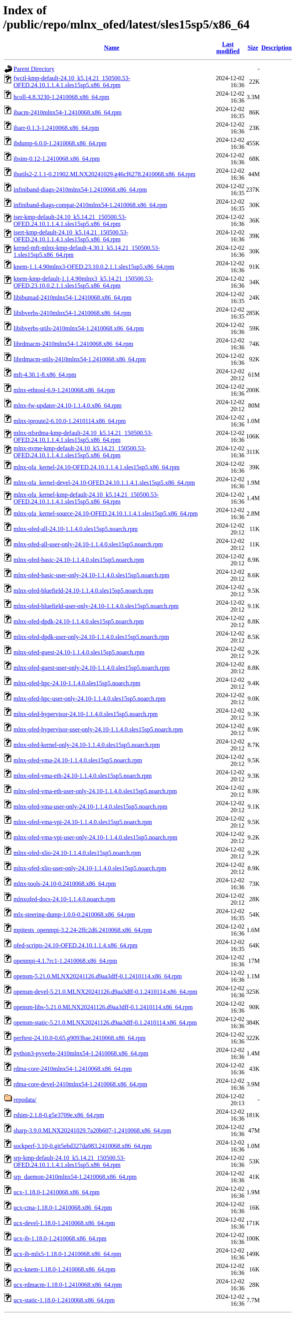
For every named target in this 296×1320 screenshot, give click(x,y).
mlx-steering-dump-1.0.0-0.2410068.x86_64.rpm (74, 914)
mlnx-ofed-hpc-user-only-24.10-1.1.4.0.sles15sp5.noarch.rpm (89, 698)
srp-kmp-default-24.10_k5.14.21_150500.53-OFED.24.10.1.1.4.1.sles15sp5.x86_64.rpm (69, 1161)
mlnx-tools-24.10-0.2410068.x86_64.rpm (64, 883)
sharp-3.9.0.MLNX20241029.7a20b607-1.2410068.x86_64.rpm (92, 1130)
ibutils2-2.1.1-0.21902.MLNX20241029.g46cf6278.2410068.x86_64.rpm (104, 174)
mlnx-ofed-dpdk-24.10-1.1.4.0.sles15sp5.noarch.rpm (78, 621)
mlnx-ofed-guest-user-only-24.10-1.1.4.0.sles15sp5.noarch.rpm (91, 667)
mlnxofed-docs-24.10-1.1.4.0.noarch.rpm (64, 899)
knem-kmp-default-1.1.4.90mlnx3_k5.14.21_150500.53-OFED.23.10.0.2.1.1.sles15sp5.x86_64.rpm (83, 282)
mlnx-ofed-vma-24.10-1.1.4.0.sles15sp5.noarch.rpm (77, 760)
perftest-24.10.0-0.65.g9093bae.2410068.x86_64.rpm (79, 1038)
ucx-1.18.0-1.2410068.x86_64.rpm (56, 1192)
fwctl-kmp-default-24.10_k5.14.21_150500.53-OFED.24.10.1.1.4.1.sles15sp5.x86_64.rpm (71, 81)
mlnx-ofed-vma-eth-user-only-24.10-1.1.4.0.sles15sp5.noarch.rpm (95, 791)
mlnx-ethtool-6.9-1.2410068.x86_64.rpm (64, 390)
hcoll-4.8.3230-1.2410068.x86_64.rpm (61, 97)
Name (111, 47)
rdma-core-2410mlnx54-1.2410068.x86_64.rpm (72, 1068)
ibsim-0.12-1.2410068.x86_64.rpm (56, 158)
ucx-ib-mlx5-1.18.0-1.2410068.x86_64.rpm (67, 1254)
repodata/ (25, 1099)
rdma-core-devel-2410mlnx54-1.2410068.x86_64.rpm (80, 1084)
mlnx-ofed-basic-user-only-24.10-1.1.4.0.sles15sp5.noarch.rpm (91, 575)
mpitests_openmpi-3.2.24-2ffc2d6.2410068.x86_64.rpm (82, 930)
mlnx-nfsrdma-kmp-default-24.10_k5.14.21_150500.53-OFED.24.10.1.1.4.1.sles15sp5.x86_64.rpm (83, 436)
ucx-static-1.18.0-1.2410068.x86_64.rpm (64, 1300)
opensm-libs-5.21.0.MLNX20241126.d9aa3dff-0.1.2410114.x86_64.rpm (103, 1007)
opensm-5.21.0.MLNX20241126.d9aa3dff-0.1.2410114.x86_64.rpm (97, 976)
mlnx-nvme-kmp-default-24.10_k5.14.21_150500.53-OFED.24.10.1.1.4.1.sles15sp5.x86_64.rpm (79, 452)
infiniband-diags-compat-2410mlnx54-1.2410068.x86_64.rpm (90, 205)
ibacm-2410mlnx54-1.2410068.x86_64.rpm (67, 112)
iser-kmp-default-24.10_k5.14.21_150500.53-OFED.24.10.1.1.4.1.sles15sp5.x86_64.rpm (69, 220)
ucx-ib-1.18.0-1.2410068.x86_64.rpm (59, 1238)
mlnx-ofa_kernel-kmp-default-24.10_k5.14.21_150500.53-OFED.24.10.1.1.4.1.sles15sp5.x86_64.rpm (86, 498)
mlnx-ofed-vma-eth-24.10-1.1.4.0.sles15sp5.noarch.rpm (82, 775)
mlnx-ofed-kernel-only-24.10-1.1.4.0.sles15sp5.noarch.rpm (86, 745)
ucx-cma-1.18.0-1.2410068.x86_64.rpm (62, 1207)
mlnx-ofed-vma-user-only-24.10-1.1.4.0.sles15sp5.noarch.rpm (90, 806)
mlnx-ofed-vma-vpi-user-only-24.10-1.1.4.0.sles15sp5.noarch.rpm (95, 837)
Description (276, 47)
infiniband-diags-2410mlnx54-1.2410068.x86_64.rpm (80, 189)
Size (252, 47)
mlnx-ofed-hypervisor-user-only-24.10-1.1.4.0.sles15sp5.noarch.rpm (98, 729)
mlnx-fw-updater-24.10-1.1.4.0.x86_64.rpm (67, 405)
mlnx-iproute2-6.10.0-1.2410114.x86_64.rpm (69, 421)
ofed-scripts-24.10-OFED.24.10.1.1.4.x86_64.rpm (75, 945)
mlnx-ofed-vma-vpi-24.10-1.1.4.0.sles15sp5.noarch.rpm (82, 822)
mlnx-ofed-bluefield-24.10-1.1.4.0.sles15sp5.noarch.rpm (83, 590)
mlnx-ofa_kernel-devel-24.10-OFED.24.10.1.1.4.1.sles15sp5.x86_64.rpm (104, 482)
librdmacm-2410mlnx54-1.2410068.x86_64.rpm (73, 344)
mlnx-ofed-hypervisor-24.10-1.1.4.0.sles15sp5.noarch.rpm (85, 714)
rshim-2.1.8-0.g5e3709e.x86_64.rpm (58, 1115)
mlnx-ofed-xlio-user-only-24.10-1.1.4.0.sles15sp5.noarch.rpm (89, 868)
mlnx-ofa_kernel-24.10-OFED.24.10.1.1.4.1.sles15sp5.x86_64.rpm (96, 467)
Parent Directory (33, 69)
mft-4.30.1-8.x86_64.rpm (44, 374)
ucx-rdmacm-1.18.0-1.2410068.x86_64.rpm (67, 1284)
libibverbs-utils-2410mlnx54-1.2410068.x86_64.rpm (78, 328)
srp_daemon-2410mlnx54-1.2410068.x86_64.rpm (75, 1176)
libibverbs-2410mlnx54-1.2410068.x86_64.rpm (72, 313)
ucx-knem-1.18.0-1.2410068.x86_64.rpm (64, 1269)
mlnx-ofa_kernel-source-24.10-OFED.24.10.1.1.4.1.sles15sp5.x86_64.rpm (105, 513)
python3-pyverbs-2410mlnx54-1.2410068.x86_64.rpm (80, 1053)
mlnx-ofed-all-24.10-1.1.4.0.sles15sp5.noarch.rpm (75, 529)
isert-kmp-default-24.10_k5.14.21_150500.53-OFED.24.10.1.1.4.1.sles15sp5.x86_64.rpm (70, 236)
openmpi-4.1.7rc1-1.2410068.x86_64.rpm (65, 961)
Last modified (227, 47)
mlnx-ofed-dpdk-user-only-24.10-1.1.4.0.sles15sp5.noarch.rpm (91, 637)
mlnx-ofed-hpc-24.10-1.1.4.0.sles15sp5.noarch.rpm (76, 683)
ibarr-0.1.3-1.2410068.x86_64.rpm (56, 128)
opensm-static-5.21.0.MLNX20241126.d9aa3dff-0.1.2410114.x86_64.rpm (105, 1022)
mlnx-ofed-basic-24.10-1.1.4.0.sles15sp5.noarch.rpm (78, 559)
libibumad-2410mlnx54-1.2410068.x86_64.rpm (72, 297)
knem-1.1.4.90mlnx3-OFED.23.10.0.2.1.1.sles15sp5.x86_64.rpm (93, 266)
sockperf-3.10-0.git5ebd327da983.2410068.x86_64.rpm (82, 1146)
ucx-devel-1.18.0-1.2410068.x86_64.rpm (64, 1223)
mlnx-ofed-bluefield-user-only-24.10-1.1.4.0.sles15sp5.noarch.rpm (95, 606)
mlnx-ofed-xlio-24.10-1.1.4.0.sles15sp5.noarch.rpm (77, 853)
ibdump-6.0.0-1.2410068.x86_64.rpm (59, 143)
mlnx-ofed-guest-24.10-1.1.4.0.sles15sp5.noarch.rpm (79, 652)
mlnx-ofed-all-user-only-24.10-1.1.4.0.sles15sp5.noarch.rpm (88, 544)
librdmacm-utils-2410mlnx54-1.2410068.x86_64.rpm (79, 359)
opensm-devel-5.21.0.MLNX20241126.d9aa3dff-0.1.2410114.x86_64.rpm (105, 991)
